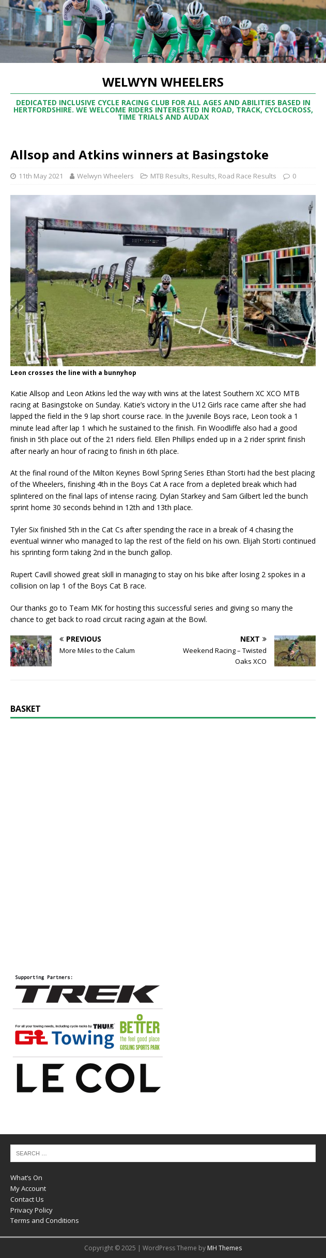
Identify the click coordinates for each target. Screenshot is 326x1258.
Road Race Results (247, 176)
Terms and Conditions (44, 1220)
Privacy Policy (31, 1210)
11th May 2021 (41, 176)
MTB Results (169, 176)
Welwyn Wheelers (105, 176)
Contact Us (27, 1199)
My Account (28, 1188)
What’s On (26, 1177)
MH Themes (224, 1248)
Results (203, 176)
